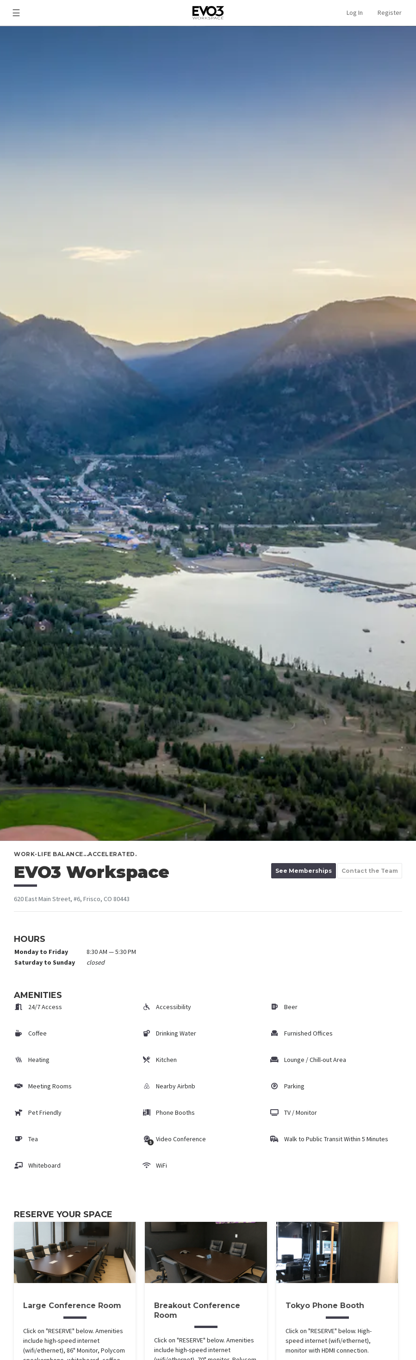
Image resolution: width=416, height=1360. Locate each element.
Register (390, 12)
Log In (355, 12)
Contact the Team (369, 870)
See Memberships (303, 870)
